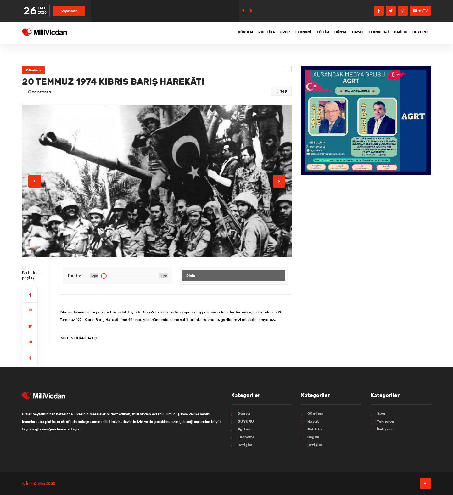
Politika (237, 33)
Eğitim (304, 33)
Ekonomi (281, 33)
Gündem (212, 33)
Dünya (325, 33)
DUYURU (418, 33)
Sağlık (395, 33)
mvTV (420, 10)
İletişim (245, 444)
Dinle (190, 275)
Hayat (345, 33)
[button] (32, 249)
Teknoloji (370, 33)
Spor (259, 33)
